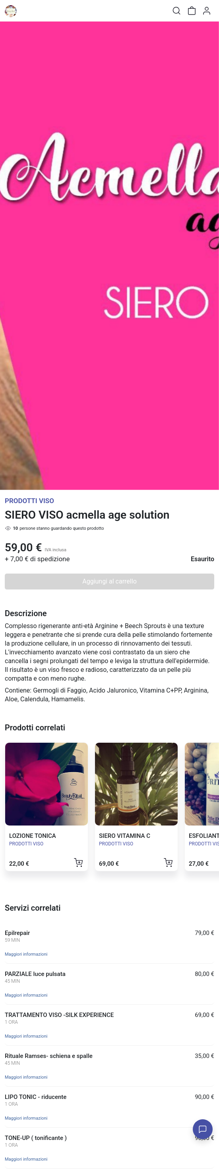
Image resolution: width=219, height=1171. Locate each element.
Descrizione (26, 613)
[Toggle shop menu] (26, 10)
